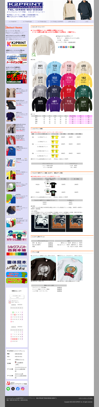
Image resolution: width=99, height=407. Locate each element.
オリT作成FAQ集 (27, 21)
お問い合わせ (71, 21)
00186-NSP (72, 42)
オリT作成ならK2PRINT (57, 21)
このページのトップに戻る (86, 398)
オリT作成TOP (12, 21)
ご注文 (86, 21)
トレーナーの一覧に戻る (13, 30)
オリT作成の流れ (42, 21)
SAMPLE (50, 243)
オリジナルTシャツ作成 (12, 398)
